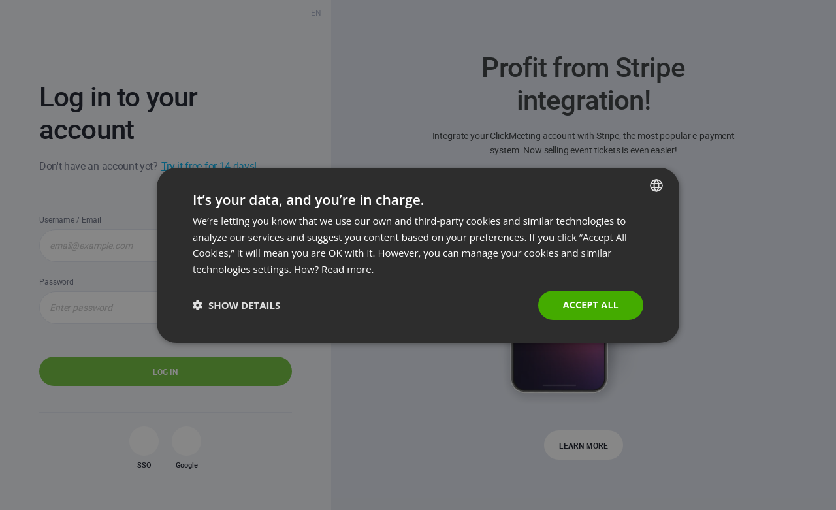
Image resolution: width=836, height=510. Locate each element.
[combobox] (656, 184)
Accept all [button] (591, 304)
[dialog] (418, 254)
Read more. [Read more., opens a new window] (347, 269)
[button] (236, 305)
